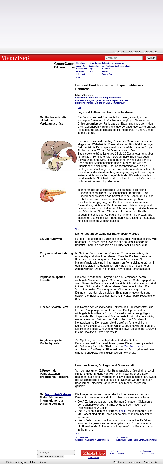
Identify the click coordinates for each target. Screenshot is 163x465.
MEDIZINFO (15, 57)
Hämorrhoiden (95, 63)
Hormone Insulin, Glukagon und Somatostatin (100, 103)
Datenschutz (150, 51)
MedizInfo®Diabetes (58, 394)
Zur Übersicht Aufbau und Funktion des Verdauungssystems (136, 439)
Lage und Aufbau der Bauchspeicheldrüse (98, 97)
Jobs (32, 462)
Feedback (118, 51)
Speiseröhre (94, 66)
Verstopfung (107, 74)
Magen (92, 69)
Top (79, 108)
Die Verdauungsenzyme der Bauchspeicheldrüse (101, 100)
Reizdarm (79, 71)
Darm (91, 71)
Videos (42, 462)
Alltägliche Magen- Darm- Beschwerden (81, 66)
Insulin (122, 410)
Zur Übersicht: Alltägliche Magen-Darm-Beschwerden (92, 439)
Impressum (134, 51)
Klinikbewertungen (16, 462)
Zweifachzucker (133, 346)
